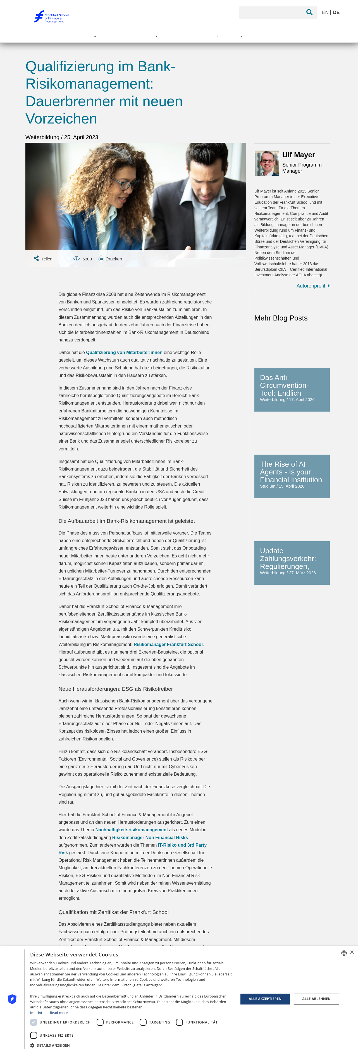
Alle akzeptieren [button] (265, 998)
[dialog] (179, 999)
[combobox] (344, 953)
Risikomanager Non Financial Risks (150, 837)
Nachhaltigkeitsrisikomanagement (132, 829)
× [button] (352, 953)
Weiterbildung (43, 137)
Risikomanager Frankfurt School (168, 644)
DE (336, 12)
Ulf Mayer (298, 155)
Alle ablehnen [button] (316, 998)
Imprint (36, 1012)
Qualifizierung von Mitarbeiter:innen (124, 352)
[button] (131, 1045)
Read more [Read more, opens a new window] (59, 1012)
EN (326, 12)
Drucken (110, 258)
